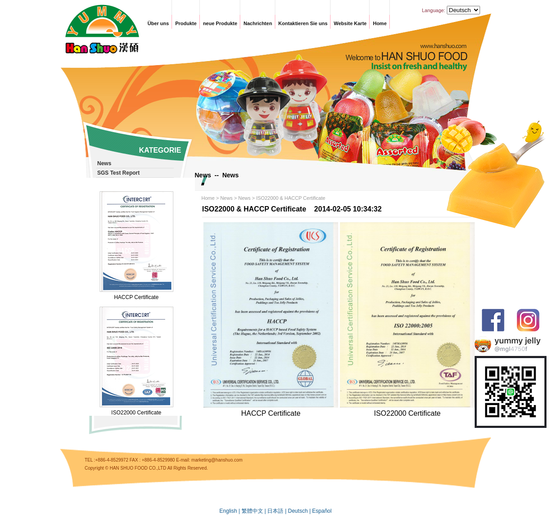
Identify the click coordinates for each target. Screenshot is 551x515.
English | (231, 511)
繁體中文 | (255, 511)
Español (321, 511)
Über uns (158, 23)
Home (380, 23)
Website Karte (350, 23)
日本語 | (277, 511)
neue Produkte (220, 23)
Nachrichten (257, 23)
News (226, 198)
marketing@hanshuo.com (216, 460)
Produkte (186, 23)
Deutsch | (300, 511)
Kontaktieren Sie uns (302, 23)
